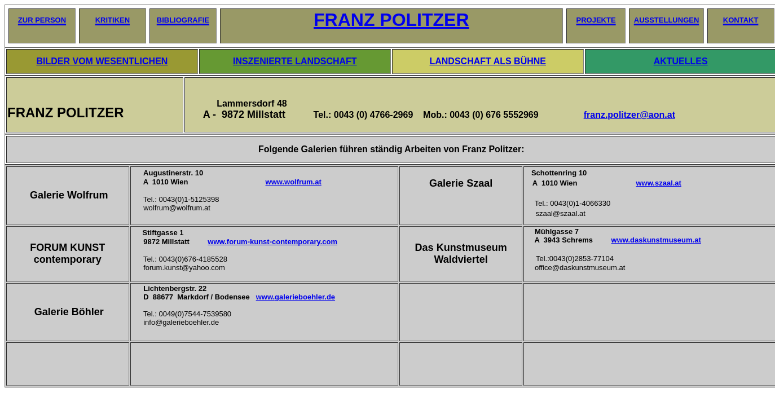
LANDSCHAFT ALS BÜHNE (487, 61)
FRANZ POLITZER (391, 20)
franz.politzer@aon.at (629, 115)
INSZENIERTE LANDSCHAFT (295, 61)
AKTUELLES (681, 61)
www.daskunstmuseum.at (656, 240)
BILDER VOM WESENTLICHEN (102, 61)
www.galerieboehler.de (295, 297)
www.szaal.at (658, 183)
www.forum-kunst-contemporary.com (272, 241)
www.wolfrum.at (294, 182)
